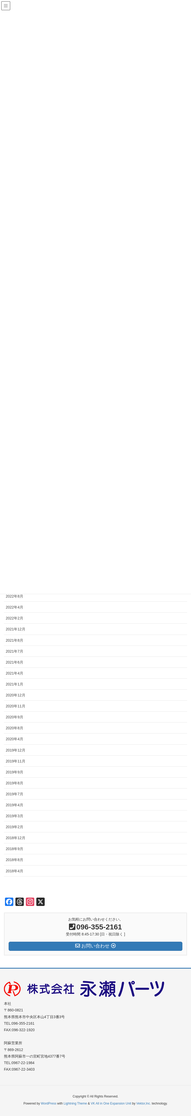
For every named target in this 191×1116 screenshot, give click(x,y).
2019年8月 (14, 783)
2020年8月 (14, 728)
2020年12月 (15, 695)
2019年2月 (14, 827)
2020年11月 (15, 706)
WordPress (48, 1103)
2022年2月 (14, 618)
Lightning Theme (75, 1103)
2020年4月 (14, 739)
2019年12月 (15, 750)
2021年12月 (15, 629)
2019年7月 (14, 794)
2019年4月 (14, 805)
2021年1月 (14, 684)
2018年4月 (14, 871)
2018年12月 (15, 838)
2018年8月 (14, 860)
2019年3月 (14, 816)
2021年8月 (14, 640)
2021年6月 (14, 662)
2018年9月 (14, 849)
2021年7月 (14, 651)
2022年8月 (14, 596)
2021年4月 (14, 673)
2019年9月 (14, 772)
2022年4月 (14, 607)
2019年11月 (15, 761)
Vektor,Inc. (143, 1103)
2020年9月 (14, 717)
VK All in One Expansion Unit (111, 1103)
